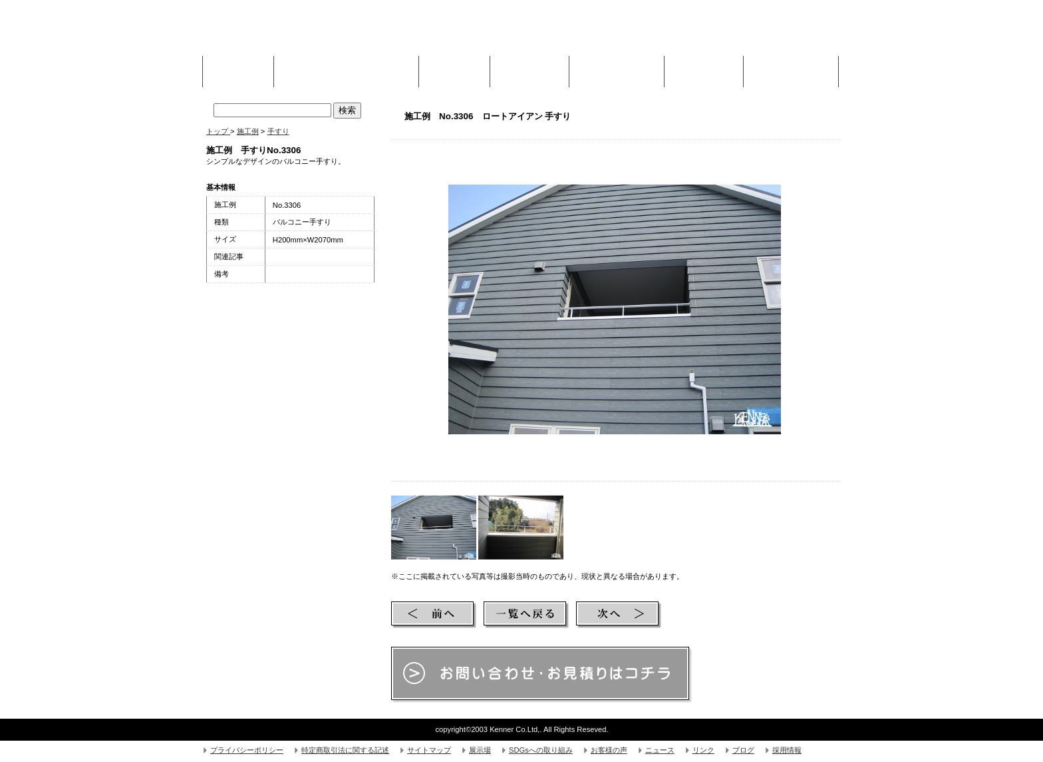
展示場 (480, 750)
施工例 (454, 68)
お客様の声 (609, 750)
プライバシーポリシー (246, 750)
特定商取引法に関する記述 (345, 750)
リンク (703, 750)
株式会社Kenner (306, 33)
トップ (218, 131)
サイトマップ (429, 750)
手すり (278, 131)
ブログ (743, 750)
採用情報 (787, 750)
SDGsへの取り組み (541, 750)
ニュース (659, 750)
